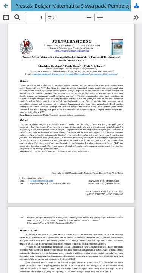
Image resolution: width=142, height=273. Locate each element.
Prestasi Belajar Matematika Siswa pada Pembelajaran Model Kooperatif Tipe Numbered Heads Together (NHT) (78, 5)
